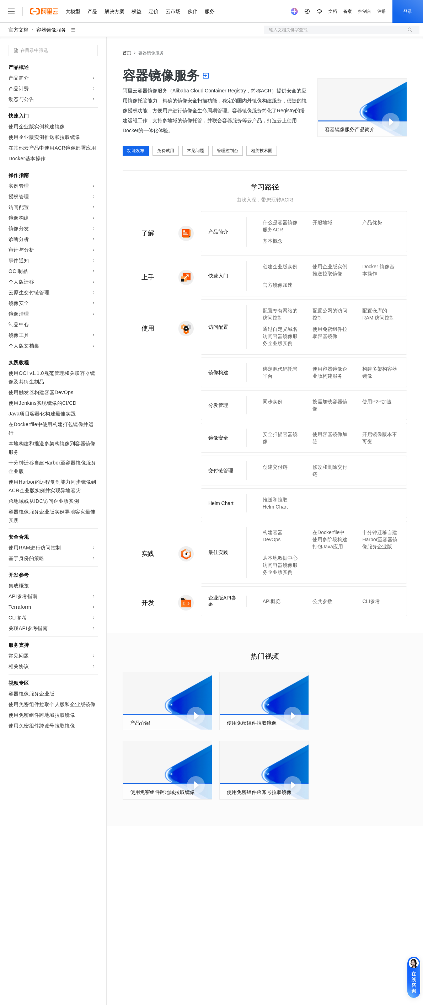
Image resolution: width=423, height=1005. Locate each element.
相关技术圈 (261, 150)
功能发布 (135, 150)
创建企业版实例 (280, 266)
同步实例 (273, 401)
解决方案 (114, 11)
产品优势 (372, 222)
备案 (347, 11)
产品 (92, 11)
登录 (407, 11)
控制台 (364, 11)
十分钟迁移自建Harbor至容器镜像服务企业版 (379, 539)
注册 (382, 11)
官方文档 (18, 30)
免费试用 (165, 150)
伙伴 (193, 11)
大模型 (72, 11)
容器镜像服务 (51, 30)
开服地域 (322, 222)
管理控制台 (227, 150)
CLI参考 (371, 601)
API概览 (272, 601)
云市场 (173, 11)
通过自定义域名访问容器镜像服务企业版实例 (280, 336)
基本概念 (273, 241)
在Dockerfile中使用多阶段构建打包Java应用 (329, 539)
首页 (127, 52)
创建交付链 (275, 467)
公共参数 (322, 601)
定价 (154, 11)
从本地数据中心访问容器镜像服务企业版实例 (280, 565)
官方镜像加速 (278, 285)
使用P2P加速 (376, 401)
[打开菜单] (11, 11)
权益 (136, 11)
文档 (332, 11)
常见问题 (195, 150)
